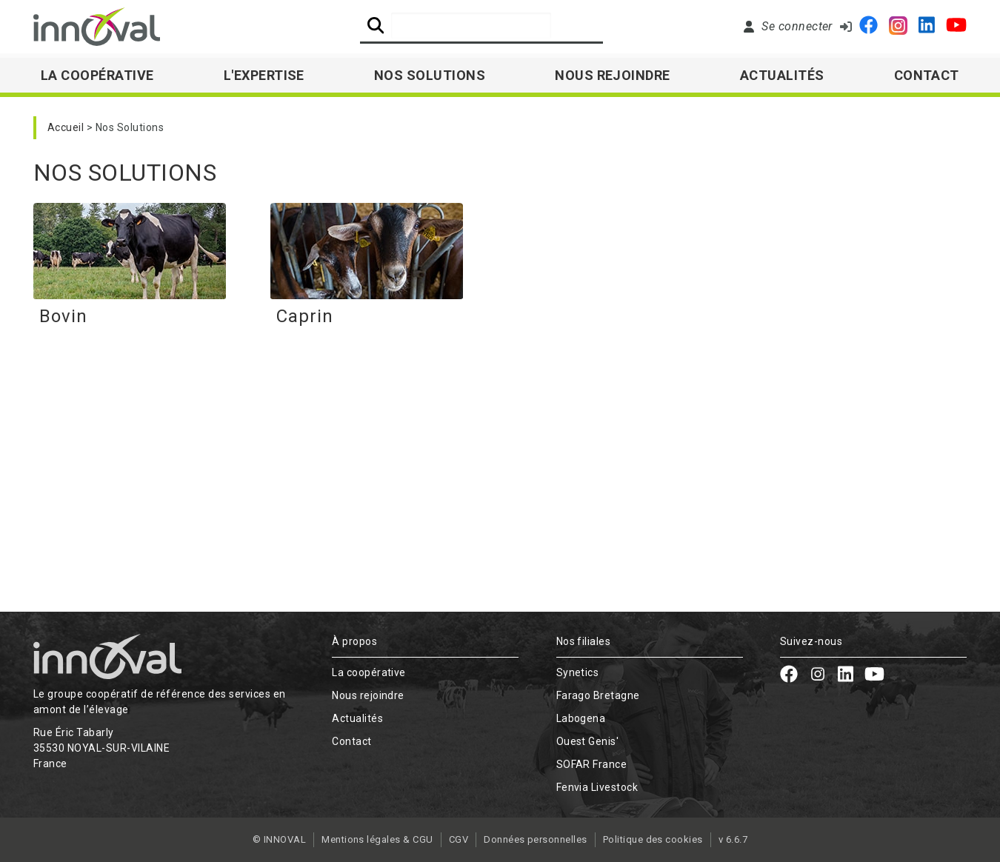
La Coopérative (97, 75)
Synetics (577, 672)
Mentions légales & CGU (377, 839)
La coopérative (369, 672)
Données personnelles (535, 839)
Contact (926, 75)
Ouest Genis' (587, 741)
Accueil (65, 127)
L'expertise (264, 75)
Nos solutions (429, 75)
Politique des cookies (653, 839)
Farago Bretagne (598, 695)
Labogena (581, 718)
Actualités (782, 75)
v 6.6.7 (733, 839)
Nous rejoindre (612, 75)
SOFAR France (591, 764)
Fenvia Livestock (597, 787)
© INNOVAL (279, 839)
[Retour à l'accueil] (96, 26)
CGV (458, 839)
